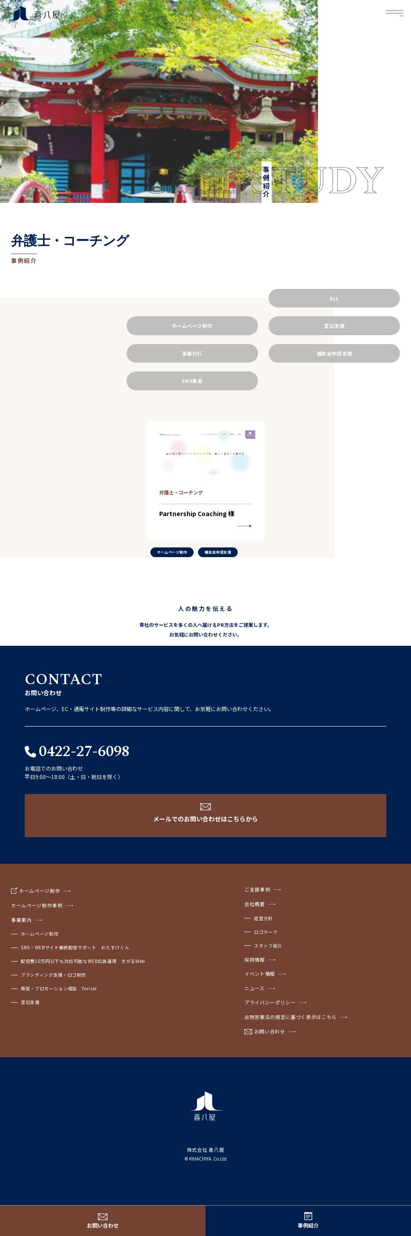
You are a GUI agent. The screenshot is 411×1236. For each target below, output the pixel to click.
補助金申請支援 (334, 353)
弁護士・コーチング (181, 492)
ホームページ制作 (192, 325)
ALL (334, 298)
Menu (395, 13)
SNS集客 (192, 380)
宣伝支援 (334, 325)
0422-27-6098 (84, 751)
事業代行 (192, 353)
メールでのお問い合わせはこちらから (205, 818)
